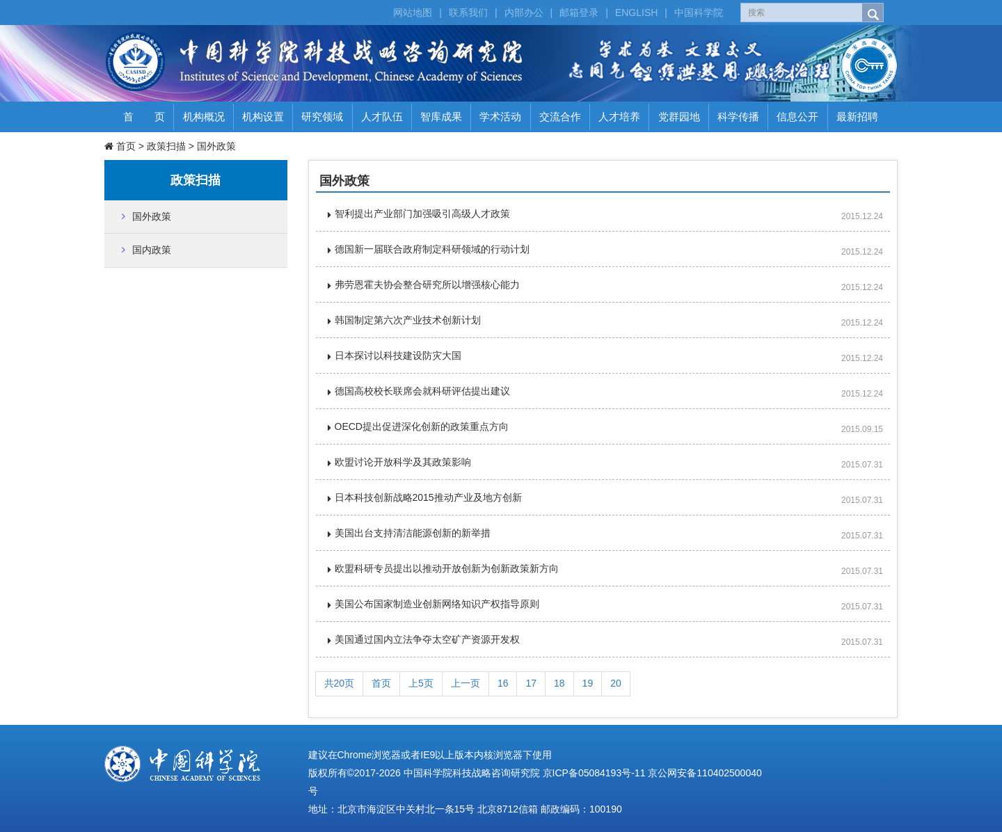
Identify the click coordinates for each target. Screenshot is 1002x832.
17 (530, 683)
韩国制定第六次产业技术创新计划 (408, 320)
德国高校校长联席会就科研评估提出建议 (422, 391)
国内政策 (151, 249)
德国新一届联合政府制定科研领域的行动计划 (432, 249)
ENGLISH (636, 12)
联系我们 (468, 12)
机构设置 (263, 116)
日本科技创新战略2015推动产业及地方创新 (428, 497)
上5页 (421, 683)
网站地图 (412, 12)
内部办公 (523, 12)
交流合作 (560, 116)
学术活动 (500, 116)
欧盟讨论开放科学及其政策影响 (403, 461)
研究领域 (322, 116)
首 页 (144, 116)
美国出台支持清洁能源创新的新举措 (413, 532)
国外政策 (216, 146)
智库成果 (441, 116)
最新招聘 (857, 116)
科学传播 (738, 116)
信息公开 (797, 116)
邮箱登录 (578, 12)
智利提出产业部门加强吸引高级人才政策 (422, 213)
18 (559, 683)
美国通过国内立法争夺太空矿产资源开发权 (427, 639)
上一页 (465, 683)
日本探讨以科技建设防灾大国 (398, 355)
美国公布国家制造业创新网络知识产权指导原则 (437, 603)
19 (588, 683)
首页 (126, 146)
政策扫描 (166, 146)
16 (503, 683)
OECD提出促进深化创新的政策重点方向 (422, 426)
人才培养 (619, 116)
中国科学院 (698, 12)
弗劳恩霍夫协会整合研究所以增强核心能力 (427, 284)
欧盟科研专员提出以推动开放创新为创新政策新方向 (447, 568)
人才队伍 (382, 116)
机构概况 (204, 116)
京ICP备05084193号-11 (594, 772)
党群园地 (679, 116)
